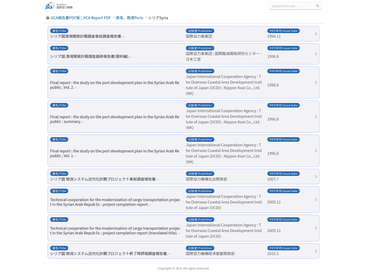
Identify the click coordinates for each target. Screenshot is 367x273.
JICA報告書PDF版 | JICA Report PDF (80, 17)
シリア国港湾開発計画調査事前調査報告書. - (87, 36)
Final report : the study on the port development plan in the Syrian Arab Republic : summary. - (114, 119)
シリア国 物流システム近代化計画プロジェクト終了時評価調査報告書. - (110, 253)
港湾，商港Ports (129, 17)
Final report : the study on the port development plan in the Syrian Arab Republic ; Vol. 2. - (114, 84)
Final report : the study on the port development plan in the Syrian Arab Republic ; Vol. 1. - (114, 153)
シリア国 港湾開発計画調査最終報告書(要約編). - (91, 56)
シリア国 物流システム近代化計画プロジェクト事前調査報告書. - (104, 179)
